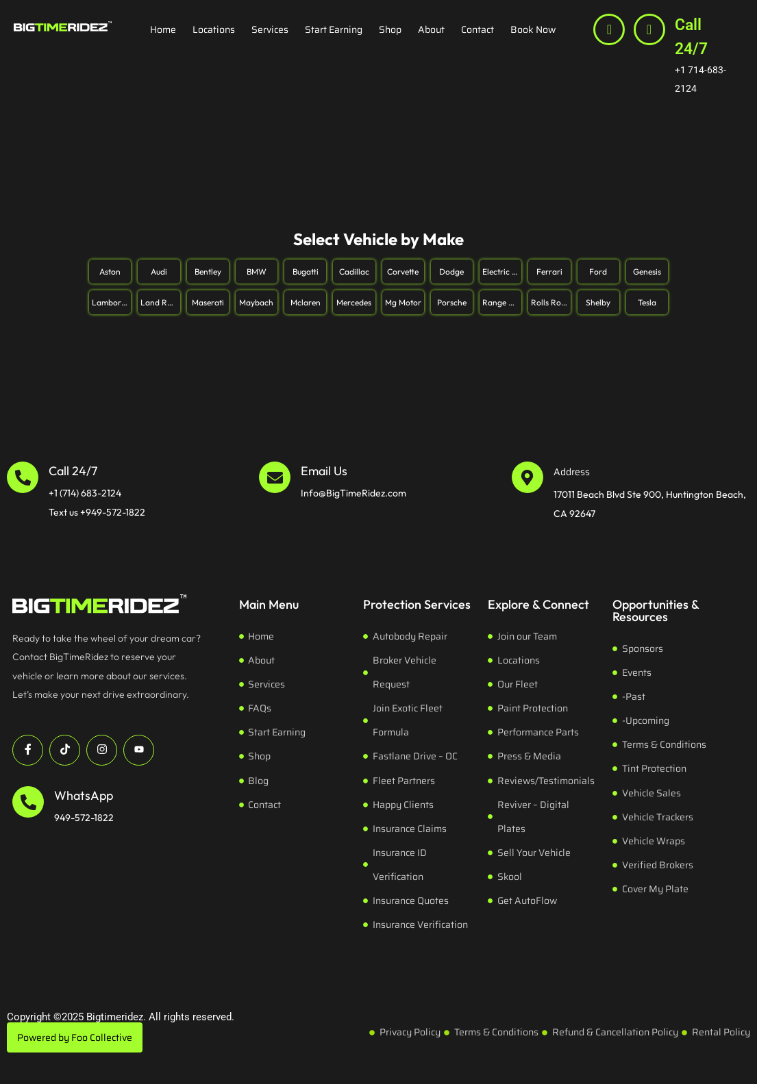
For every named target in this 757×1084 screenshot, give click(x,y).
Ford (598, 271)
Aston (110, 271)
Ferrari (549, 271)
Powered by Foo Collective (74, 1037)
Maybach (256, 302)
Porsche (452, 302)
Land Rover (159, 302)
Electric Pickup (501, 271)
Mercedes (353, 302)
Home (163, 29)
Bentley (208, 271)
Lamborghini (111, 302)
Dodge (451, 271)
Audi (159, 271)
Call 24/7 (691, 37)
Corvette (403, 271)
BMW (256, 271)
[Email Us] (274, 477)
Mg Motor (403, 302)
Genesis (647, 271)
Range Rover (501, 302)
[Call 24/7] (649, 29)
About (431, 29)
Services (269, 29)
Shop (390, 29)
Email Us (324, 471)
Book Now (533, 29)
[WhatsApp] (28, 802)
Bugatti (306, 271)
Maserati (208, 302)
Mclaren (305, 302)
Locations (214, 29)
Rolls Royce (550, 302)
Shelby (598, 302)
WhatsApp (83, 795)
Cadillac (354, 271)
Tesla (647, 302)
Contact (477, 29)
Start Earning (333, 29)
